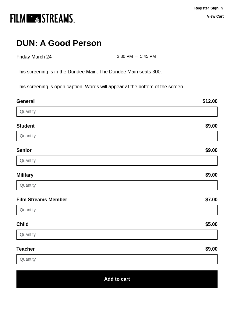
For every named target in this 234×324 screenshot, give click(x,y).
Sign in (217, 8)
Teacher (25, 249)
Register (201, 8)
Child (22, 224)
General (25, 101)
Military (25, 175)
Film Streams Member (41, 199)
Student (25, 126)
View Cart (215, 16)
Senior (24, 150)
